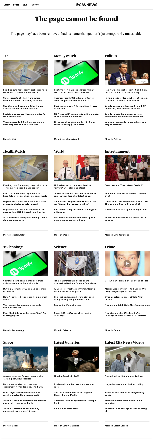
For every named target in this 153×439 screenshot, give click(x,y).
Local (16, 5)
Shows (35, 5)
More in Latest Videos (116, 425)
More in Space (10, 425)
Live (25, 4)
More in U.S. (9, 139)
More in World (61, 234)
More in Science (62, 330)
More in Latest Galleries (66, 425)
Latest (7, 5)
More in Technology (13, 330)
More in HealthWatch (14, 234)
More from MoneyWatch (66, 139)
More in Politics (113, 139)
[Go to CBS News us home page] (86, 4)
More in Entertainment (117, 234)
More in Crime (112, 330)
